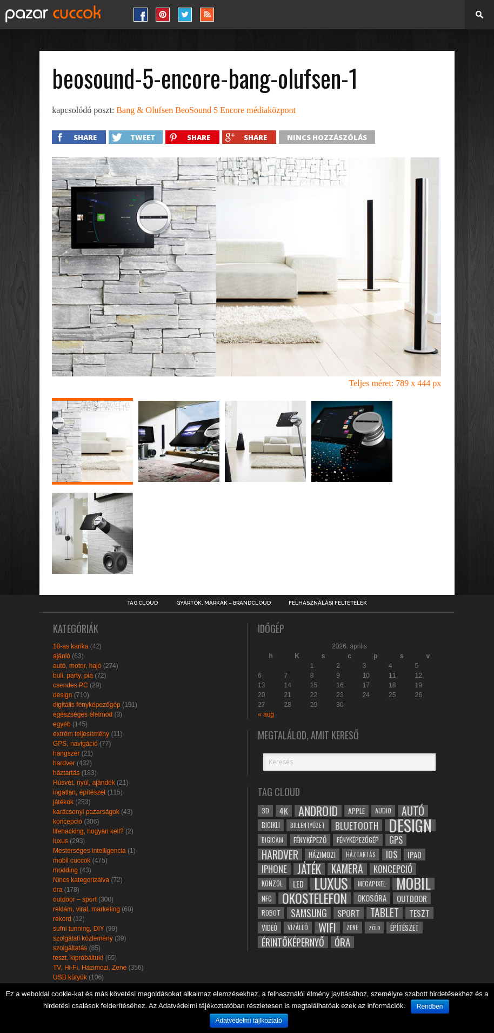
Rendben (430, 1006)
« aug (266, 714)
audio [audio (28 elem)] (383, 810)
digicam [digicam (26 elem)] (272, 839)
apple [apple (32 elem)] (356, 810)
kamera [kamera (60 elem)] (347, 869)
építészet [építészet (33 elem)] (404, 927)
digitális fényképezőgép (87, 704)
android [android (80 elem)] (318, 811)
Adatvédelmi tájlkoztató (249, 1020)
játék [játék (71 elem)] (309, 869)
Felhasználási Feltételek (328, 603)
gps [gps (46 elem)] (396, 840)
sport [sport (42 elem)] (348, 913)
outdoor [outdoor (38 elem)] (412, 898)
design (62, 695)
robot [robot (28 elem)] (271, 912)
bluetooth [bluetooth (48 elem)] (356, 825)
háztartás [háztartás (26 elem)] (361, 854)
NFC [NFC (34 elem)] (267, 898)
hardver (64, 763)
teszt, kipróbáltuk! (78, 958)
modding (65, 870)
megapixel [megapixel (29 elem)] (372, 883)
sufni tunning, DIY (78, 928)
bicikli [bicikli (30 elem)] (271, 825)
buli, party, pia (73, 675)
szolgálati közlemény (83, 938)
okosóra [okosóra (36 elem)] (371, 898)
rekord (62, 919)
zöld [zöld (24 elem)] (374, 927)
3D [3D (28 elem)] (265, 810)
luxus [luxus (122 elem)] (331, 884)
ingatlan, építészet (79, 792)
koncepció (67, 821)
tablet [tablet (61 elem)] (384, 913)
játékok (63, 802)
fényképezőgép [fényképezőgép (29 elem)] (358, 840)
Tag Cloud (142, 603)
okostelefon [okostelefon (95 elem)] (314, 898)
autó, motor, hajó (77, 666)
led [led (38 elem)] (298, 884)
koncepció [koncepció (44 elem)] (392, 869)
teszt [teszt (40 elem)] (419, 913)
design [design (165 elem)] (410, 825)
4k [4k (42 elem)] (283, 811)
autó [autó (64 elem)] (413, 811)
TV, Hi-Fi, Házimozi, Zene (89, 967)
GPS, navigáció (75, 743)
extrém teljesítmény (81, 734)
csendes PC (70, 685)
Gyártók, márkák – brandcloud (223, 603)
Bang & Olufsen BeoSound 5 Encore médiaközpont (206, 110)
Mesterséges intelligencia (89, 851)
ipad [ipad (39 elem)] (415, 854)
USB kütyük (70, 977)
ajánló (61, 656)
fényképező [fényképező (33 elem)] (309, 840)
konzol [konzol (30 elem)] (272, 883)
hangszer (66, 753)
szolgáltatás (70, 948)
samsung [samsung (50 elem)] (309, 913)
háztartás (66, 773)
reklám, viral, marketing (86, 909)
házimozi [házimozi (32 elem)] (322, 854)
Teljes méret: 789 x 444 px (395, 383)
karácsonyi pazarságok (86, 812)
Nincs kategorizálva (81, 880)
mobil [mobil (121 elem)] (413, 884)
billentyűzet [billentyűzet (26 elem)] (307, 825)
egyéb (62, 724)
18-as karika (70, 646)
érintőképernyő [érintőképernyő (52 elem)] (293, 942)
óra (57, 889)
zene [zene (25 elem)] (352, 927)
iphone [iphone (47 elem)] (274, 869)
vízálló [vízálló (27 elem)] (298, 927)
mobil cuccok (71, 860)
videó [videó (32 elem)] (269, 927)
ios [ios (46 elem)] (391, 854)
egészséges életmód (82, 714)
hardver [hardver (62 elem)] (280, 854)
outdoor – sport (75, 899)
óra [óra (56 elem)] (342, 942)
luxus (60, 841)
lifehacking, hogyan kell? (88, 831)
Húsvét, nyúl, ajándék (84, 782)
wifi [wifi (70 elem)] (327, 927)
